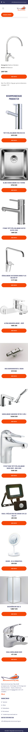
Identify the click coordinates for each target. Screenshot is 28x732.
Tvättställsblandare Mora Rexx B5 (14, 133)
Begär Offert (7, 14)
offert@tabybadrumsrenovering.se (18, 2)
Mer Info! (14, 76)
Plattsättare (5, 708)
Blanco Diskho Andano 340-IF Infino (14, 183)
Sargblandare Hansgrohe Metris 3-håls (14, 414)
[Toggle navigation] (3, 8)
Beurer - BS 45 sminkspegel (14, 561)
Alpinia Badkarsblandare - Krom (14, 323)
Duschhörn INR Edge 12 (14, 607)
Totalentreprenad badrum (9, 714)
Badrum (5, 31)
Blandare (11, 31)
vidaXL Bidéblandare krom (14, 652)
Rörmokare (5, 711)
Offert (4, 705)
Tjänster (4, 702)
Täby (4, 2)
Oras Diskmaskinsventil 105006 (14, 369)
